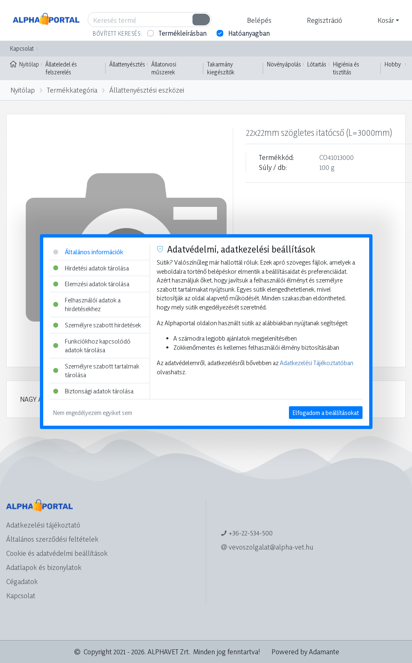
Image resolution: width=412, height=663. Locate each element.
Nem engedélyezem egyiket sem (92, 412)
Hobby (393, 64)
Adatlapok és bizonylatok (43, 567)
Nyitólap (24, 63)
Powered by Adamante (305, 651)
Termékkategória (72, 90)
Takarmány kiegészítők (220, 68)
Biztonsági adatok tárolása (93, 391)
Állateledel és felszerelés (61, 68)
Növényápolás (284, 64)
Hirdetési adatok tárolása (91, 268)
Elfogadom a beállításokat (326, 412)
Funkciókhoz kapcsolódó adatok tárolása (92, 345)
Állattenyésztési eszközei (146, 90)
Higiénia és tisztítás (346, 68)
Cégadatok (22, 581)
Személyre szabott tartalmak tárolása (96, 370)
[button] (258, 20)
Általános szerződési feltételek (52, 539)
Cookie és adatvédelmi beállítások (57, 553)
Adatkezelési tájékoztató (43, 525)
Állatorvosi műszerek (163, 68)
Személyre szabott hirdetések (97, 325)
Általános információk (88, 252)
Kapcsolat (22, 48)
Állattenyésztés (127, 64)
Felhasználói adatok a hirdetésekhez (87, 304)
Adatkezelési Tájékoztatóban (316, 363)
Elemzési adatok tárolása (91, 284)
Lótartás (316, 64)
